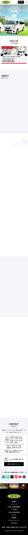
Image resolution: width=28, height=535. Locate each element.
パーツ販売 (14, 509)
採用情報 (14, 517)
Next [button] (26, 55)
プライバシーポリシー (14, 520)
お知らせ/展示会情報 (14, 512)
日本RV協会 (14, 523)
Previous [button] (2, 55)
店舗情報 (14, 501)
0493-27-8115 (17, 446)
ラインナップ (14, 504)
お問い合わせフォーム (14, 464)
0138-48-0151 (16, 447)
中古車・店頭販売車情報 (14, 506)
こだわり (14, 515)
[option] (14, 20)
